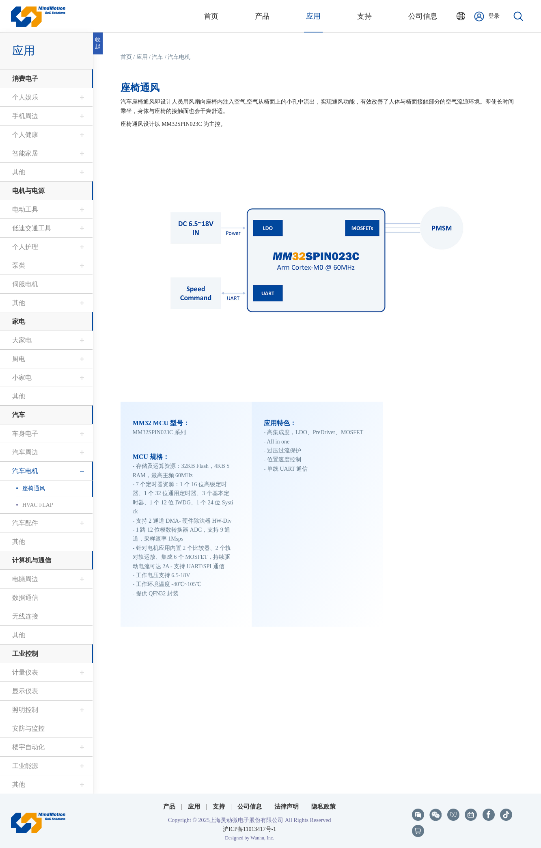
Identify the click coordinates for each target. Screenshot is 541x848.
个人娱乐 (25, 97)
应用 (23, 50)
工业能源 (25, 765)
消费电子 (25, 78)
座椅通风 (33, 488)
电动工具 (25, 209)
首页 (126, 57)
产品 (169, 806)
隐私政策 (323, 806)
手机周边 (25, 115)
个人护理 (25, 246)
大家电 (22, 340)
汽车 (18, 414)
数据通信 (25, 597)
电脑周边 (25, 578)
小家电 (22, 377)
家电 (18, 321)
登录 (487, 16)
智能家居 (25, 153)
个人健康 (25, 134)
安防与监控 (28, 728)
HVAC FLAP (37, 505)
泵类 (18, 265)
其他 (18, 172)
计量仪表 (25, 672)
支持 (219, 806)
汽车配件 (25, 522)
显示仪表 (25, 691)
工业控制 (25, 653)
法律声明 (286, 806)
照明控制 (25, 709)
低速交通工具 (31, 228)
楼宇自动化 (28, 747)
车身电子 (25, 433)
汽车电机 (25, 470)
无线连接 (25, 616)
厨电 (18, 358)
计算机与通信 (31, 560)
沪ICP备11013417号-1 (249, 829)
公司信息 (249, 806)
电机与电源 (28, 190)
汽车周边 (25, 452)
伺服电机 (25, 284)
